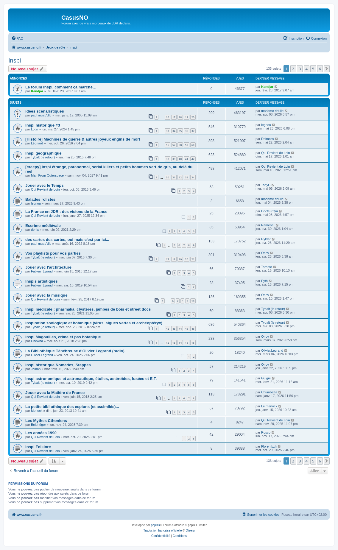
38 (167, 159)
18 (180, 117)
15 (186, 343)
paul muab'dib (41, 115)
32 (180, 177)
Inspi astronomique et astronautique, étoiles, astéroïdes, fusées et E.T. (91, 378)
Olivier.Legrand (42, 355)
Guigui (266, 378)
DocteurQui (269, 211)
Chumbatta (269, 392)
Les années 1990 (41, 433)
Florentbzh (269, 446)
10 (192, 301)
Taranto (266, 267)
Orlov (265, 253)
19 (186, 117)
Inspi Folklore (38, 447)
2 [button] (293, 68)
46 (192, 329)
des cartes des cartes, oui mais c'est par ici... (67, 239)
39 (173, 159)
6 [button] (320, 68)
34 (173, 131)
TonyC (265, 185)
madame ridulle (272, 111)
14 (180, 343)
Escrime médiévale (43, 225)
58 (180, 145)
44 (180, 329)
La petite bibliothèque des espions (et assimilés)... (72, 406)
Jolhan (36, 369)
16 (167, 117)
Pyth (264, 281)
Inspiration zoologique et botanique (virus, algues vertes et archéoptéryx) (93, 323)
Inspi (14, 60)
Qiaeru (190, 530)
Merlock (37, 410)
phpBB (155, 525)
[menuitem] (17, 38)
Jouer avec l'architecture (48, 267)
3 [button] (300, 68)
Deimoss (267, 139)
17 (173, 117)
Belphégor (38, 424)
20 (192, 117)
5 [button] (313, 68)
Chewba (37, 341)
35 (180, 131)
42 (192, 159)
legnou (266, 125)
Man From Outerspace (47, 175)
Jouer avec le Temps (44, 185)
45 (186, 329)
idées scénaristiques (44, 111)
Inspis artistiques (41, 281)
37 (192, 131)
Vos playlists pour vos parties (53, 253)
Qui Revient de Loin (275, 153)
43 (173, 329)
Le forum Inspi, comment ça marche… (60, 87)
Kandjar (37, 91)
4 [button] (307, 68)
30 (167, 177)
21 (192, 259)
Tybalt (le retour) (43, 157)
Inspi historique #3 (42, 125)
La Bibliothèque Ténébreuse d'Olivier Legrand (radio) (74, 351)
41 (186, 159)
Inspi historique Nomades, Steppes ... (60, 365)
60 (192, 145)
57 (173, 145)
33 (167, 131)
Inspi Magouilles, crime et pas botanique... (64, 337)
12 (167, 343)
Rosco (265, 432)
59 (186, 145)
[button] (327, 68)
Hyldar (266, 239)
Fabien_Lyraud (42, 271)
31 (173, 177)
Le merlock (269, 406)
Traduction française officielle (163, 530)
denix (35, 229)
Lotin (34, 129)
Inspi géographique (43, 153)
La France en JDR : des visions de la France (66, 211)
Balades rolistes (40, 199)
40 (180, 159)
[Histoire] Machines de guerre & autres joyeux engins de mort (82, 139)
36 (186, 131)
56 (167, 145)
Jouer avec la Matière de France (55, 392)
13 (173, 343)
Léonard (37, 143)
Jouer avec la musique (46, 295)
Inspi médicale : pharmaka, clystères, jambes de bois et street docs (88, 309)
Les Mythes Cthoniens (46, 420)
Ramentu (268, 225)
